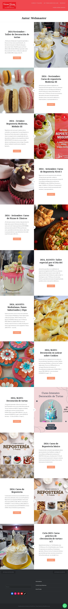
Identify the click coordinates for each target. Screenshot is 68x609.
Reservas (62, 3)
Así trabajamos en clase (51, 3)
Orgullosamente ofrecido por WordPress (26, 606)
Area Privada (38, 589)
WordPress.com (46, 606)
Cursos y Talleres (36, 3)
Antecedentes (39, 581)
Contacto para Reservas (41, 585)
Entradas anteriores (8, 572)
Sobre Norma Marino (59, 7)
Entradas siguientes (59, 572)
